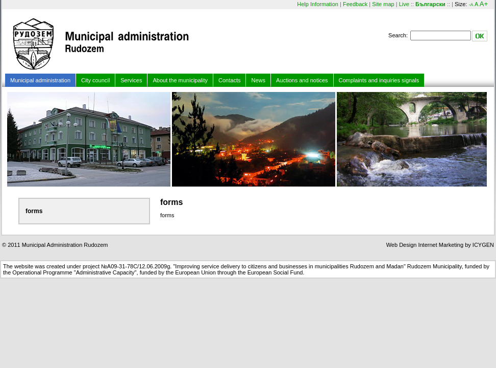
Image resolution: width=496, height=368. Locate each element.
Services (131, 80)
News (258, 80)
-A (470, 4)
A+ (484, 4)
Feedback (355, 4)
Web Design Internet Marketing (424, 245)
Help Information (317, 4)
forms (34, 211)
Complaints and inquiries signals (379, 80)
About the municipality (180, 80)
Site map (383, 4)
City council (95, 80)
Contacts (229, 80)
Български (430, 4)
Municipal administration (40, 80)
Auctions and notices (302, 80)
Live (404, 4)
